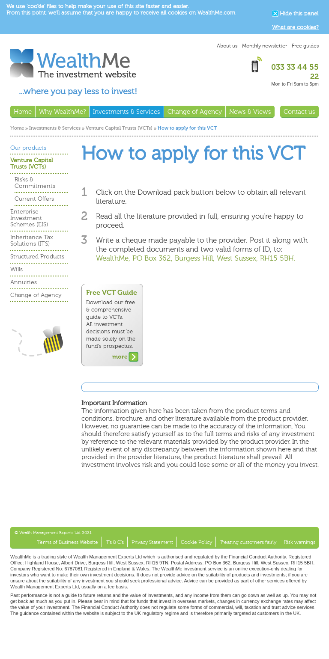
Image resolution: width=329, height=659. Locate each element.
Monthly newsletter (264, 46)
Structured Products (37, 256)
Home (17, 128)
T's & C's (115, 542)
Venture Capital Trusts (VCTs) (119, 128)
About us (227, 46)
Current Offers (34, 198)
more (120, 356)
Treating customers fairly (248, 542)
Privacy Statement (152, 542)
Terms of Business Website (67, 542)
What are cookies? (295, 27)
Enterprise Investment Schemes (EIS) (29, 218)
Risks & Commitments (35, 183)
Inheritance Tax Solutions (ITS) (31, 240)
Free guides (305, 46)
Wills (16, 269)
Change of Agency (36, 295)
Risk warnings (299, 542)
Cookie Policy (196, 542)
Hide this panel (299, 13)
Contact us (299, 112)
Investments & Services (55, 128)
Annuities (23, 282)
